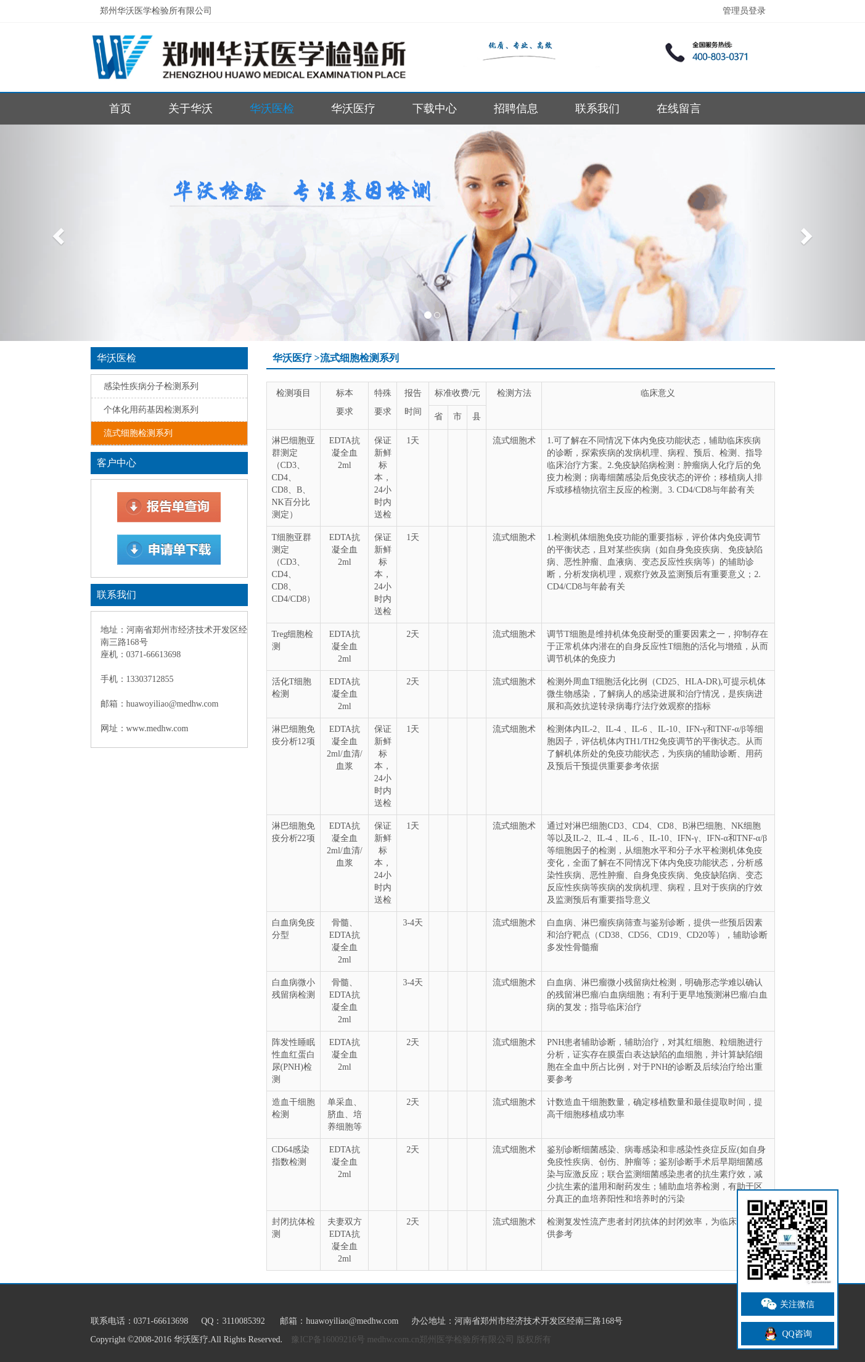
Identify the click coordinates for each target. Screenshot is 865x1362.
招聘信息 (516, 108)
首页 (120, 108)
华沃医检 (272, 108)
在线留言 (679, 108)
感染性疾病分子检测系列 (151, 386)
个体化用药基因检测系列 (151, 409)
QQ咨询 (787, 1334)
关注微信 (787, 1304)
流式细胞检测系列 (138, 433)
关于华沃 (190, 108)
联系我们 (597, 108)
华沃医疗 (353, 108)
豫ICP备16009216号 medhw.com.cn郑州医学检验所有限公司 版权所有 (421, 1339)
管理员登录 (744, 10)
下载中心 (434, 108)
